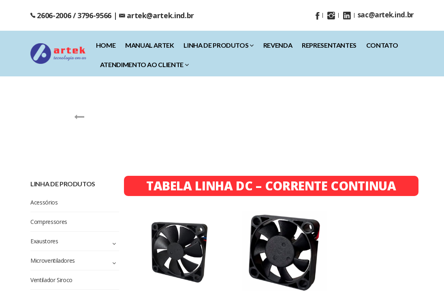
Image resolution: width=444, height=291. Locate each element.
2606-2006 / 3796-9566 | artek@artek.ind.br (112, 15)
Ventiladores (346, 135)
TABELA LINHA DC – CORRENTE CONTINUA (271, 185)
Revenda (277, 45)
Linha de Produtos (219, 45)
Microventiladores (238, 135)
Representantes (329, 45)
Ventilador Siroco (296, 135)
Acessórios (97, 135)
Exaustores (189, 135)
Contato (382, 45)
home (106, 45)
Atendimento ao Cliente (144, 64)
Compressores (142, 135)
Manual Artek (149, 45)
